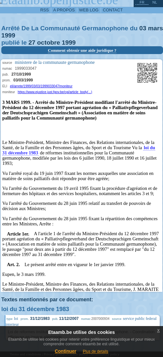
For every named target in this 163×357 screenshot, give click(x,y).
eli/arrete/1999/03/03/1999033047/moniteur (41, 86)
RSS (44, 9)
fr (142, 2)
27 (31, 42)
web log (89, 9)
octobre (48, 42)
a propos (64, 9)
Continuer (65, 351)
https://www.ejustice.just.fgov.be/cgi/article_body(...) (55, 92)
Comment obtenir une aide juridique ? (82, 50)
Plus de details (95, 351)
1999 (8, 35)
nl (154, 2)
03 (142, 28)
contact (113, 9)
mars (155, 28)
